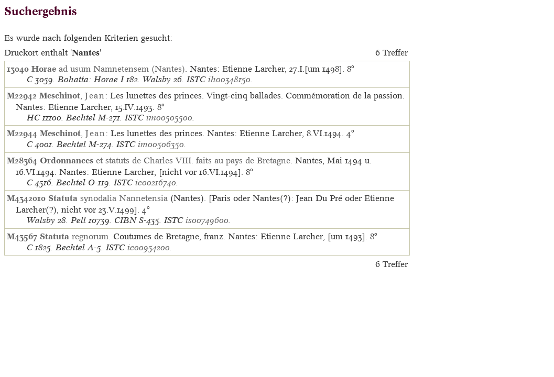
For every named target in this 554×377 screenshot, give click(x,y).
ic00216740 (155, 182)
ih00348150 (229, 79)
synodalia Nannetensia (108, 198)
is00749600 (207, 220)
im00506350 (161, 144)
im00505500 (169, 117)
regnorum (74, 236)
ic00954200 (148, 247)
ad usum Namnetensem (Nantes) (108, 68)
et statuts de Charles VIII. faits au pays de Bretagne (165, 160)
